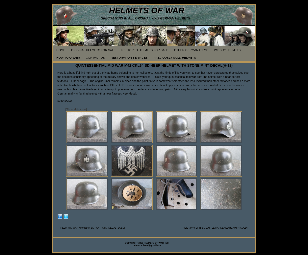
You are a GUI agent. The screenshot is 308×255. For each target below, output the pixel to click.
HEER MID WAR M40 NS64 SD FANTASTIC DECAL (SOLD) (91, 227)
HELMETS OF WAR (146, 10)
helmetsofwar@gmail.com (147, 245)
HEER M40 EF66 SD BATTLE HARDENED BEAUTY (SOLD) (217, 227)
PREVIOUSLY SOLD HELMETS (174, 57)
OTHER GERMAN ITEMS (191, 50)
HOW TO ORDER (68, 57)
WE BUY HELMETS (227, 50)
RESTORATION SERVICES (129, 57)
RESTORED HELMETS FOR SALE (144, 50)
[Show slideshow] (76, 109)
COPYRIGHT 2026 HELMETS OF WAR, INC (147, 243)
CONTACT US (95, 57)
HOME (60, 50)
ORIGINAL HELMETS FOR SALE (93, 50)
